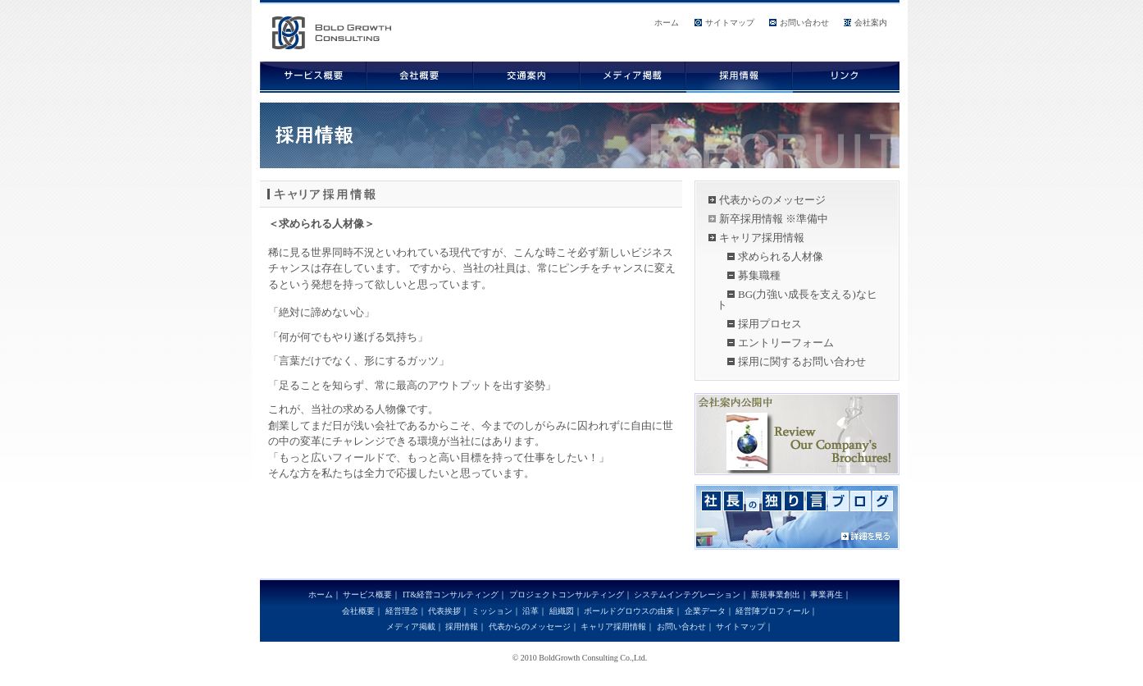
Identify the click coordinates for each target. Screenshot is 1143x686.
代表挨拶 (444, 610)
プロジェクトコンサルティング (566, 594)
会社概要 (358, 610)
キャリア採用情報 (761, 237)
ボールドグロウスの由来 (629, 610)
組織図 (561, 610)
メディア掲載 (410, 626)
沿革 (530, 610)
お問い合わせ (804, 22)
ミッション (491, 610)
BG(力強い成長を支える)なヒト (797, 299)
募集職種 (759, 275)
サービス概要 (367, 594)
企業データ (705, 610)
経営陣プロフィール (772, 610)
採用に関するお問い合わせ (802, 361)
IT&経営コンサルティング (451, 594)
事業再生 (826, 594)
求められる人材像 (780, 256)
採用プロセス (770, 324)
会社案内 (870, 22)
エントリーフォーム (786, 342)
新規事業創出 (775, 594)
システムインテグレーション (687, 594)
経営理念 (401, 610)
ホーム (666, 22)
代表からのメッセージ (772, 200)
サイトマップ (729, 22)
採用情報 (461, 626)
